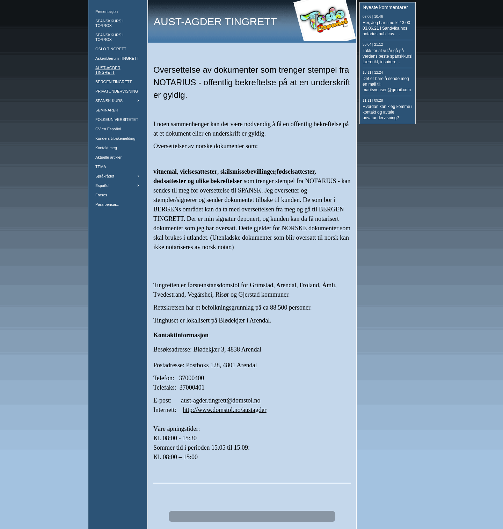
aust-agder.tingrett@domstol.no (221, 400)
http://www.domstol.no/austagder (225, 409)
